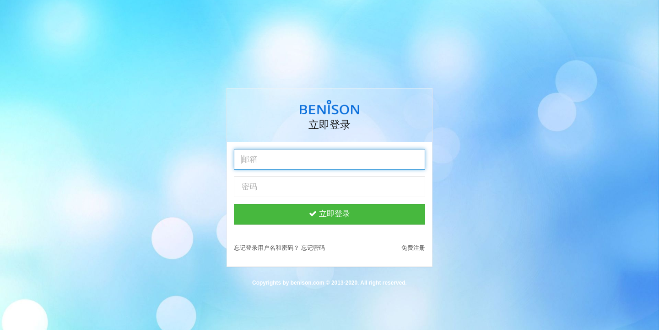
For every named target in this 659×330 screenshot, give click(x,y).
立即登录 (329, 213)
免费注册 (413, 247)
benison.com (307, 283)
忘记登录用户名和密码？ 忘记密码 (279, 247)
